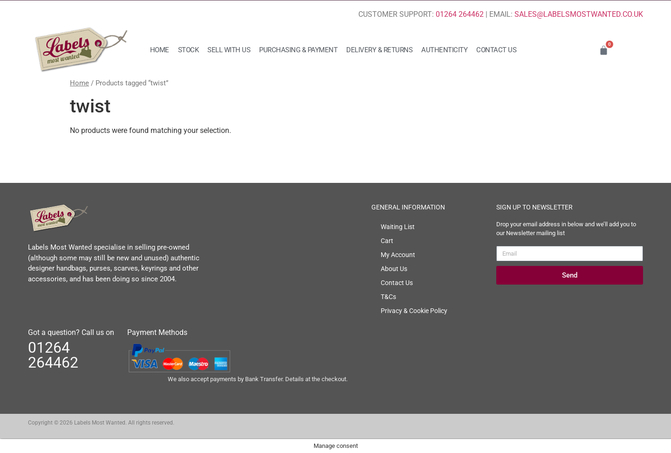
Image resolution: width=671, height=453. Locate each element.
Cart (387, 240)
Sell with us (228, 50)
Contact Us (496, 50)
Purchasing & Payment (298, 50)
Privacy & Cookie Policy (414, 310)
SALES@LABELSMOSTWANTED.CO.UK (578, 14)
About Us (394, 268)
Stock (188, 50)
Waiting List (398, 226)
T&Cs (388, 296)
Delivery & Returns (379, 50)
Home (159, 50)
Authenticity (444, 50)
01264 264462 (460, 14)
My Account (398, 254)
